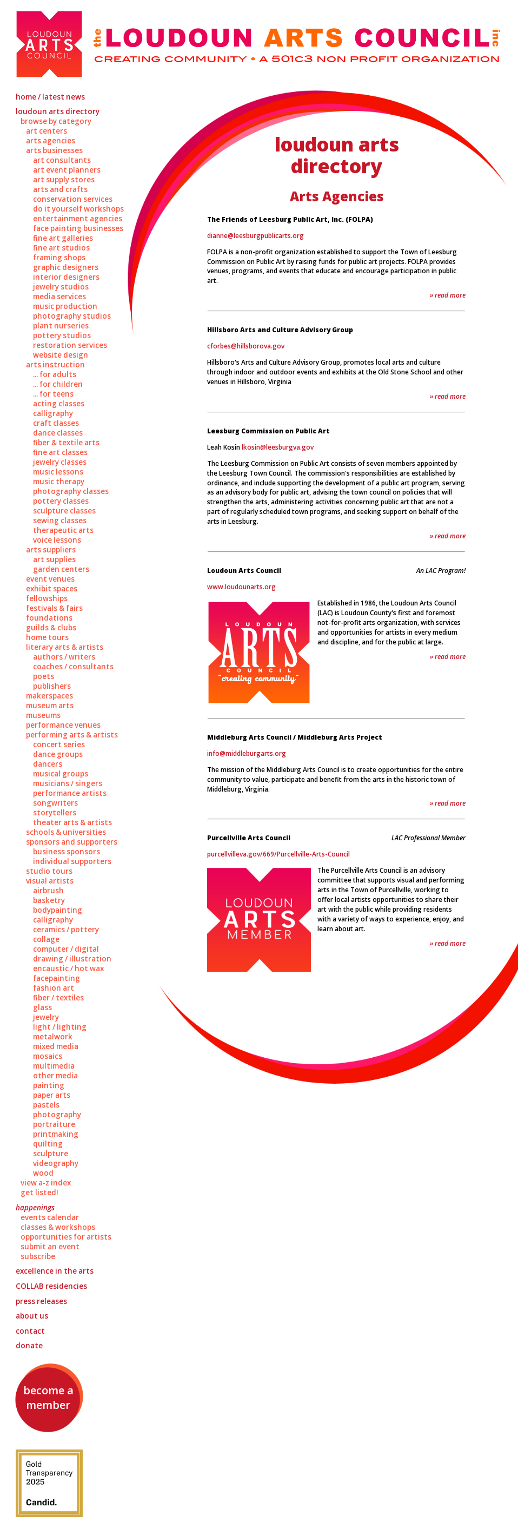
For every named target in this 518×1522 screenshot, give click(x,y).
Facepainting (56, 978)
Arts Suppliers (51, 550)
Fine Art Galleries (63, 238)
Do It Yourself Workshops (78, 209)
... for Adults (54, 374)
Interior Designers (66, 277)
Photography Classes (71, 491)
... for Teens (53, 394)
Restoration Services (70, 345)
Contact (30, 1331)
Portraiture (54, 1124)
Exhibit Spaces (51, 589)
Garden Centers (61, 569)
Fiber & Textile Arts (66, 442)
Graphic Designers (65, 267)
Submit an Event (50, 1246)
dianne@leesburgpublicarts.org (255, 235)
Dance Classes (58, 433)
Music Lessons (58, 472)
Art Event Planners (67, 170)
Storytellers (54, 813)
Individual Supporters (72, 861)
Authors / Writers (64, 657)
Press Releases (41, 1301)
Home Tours (47, 637)
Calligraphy (53, 413)
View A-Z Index (46, 1183)
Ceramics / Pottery (66, 929)
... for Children (58, 384)
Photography (57, 1114)
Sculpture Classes (64, 511)
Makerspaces (49, 696)
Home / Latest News (50, 97)
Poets (43, 676)
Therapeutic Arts (63, 530)
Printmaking (55, 1134)
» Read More (448, 295)
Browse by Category (56, 121)
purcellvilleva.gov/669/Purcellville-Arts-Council (278, 854)
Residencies (51, 1286)
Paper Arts (51, 1095)
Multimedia (54, 1066)
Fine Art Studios (61, 248)
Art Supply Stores (64, 180)
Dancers (47, 764)
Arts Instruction (55, 365)
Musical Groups (60, 774)
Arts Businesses (54, 150)
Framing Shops (59, 257)
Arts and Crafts (60, 189)
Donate (29, 1345)
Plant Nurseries (61, 326)
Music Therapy (58, 481)
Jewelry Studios (61, 287)
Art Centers (46, 131)
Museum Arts (50, 705)
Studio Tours (49, 871)
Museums (43, 715)
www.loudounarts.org (241, 586)
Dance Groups (58, 754)
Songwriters (55, 803)
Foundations (49, 618)
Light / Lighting (60, 1027)
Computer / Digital (66, 949)
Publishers (52, 686)
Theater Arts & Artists (72, 822)
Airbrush (48, 890)
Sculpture (50, 1153)
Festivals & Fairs (54, 608)
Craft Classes (56, 423)
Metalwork (52, 1037)
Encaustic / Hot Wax (68, 968)
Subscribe (38, 1256)
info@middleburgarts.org (246, 753)
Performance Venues (63, 725)
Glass (42, 1007)
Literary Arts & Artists (64, 647)
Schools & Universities (66, 832)
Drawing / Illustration (72, 959)
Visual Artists (50, 881)
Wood (43, 1173)
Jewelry (46, 1017)
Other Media (55, 1075)
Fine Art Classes (60, 452)
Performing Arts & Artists (72, 735)
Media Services (59, 296)
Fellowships (47, 598)
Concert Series (59, 744)
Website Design (60, 355)
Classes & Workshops (58, 1227)
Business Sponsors (66, 851)
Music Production (65, 306)
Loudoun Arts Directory (57, 111)
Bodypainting (57, 910)
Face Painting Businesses (78, 228)
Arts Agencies (50, 141)
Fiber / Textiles (58, 998)
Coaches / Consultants (73, 666)
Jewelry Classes (60, 462)
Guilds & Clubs (51, 627)
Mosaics (47, 1056)
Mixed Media (55, 1046)
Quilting (48, 1144)
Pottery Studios (62, 335)
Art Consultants (62, 160)
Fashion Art (53, 988)
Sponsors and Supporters (71, 842)
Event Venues (50, 579)
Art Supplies (54, 559)
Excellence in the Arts (55, 1271)
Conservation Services (72, 199)
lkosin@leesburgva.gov (278, 447)
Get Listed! (39, 1192)
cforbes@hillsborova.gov (245, 346)
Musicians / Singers (67, 783)
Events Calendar (50, 1217)
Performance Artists (70, 793)
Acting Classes (58, 403)
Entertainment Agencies (77, 218)
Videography (55, 1163)
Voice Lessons (57, 540)
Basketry (49, 900)
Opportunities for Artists (66, 1237)
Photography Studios (72, 316)
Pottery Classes (61, 501)
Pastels (46, 1105)
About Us (32, 1316)
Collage (46, 939)
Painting (48, 1085)
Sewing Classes (60, 520)
